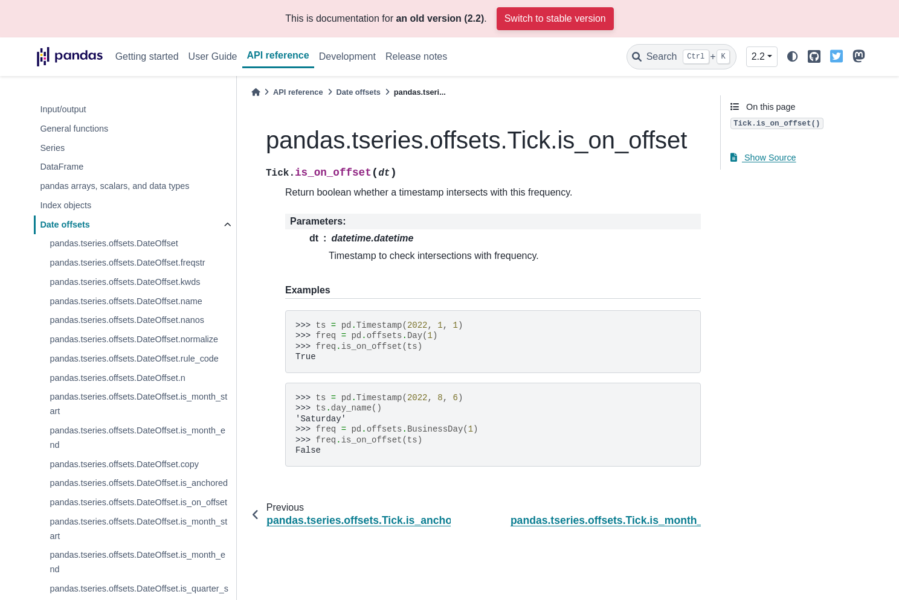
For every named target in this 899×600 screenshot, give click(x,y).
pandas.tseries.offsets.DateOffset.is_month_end (137, 438)
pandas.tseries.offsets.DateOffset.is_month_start (138, 404)
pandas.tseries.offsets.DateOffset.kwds (125, 282)
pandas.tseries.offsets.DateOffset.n (117, 378)
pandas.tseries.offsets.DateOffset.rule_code (134, 358)
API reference (278, 55)
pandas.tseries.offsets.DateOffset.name (126, 301)
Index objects (65, 205)
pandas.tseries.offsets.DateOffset (114, 243)
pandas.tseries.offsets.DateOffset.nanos (127, 320)
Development (347, 56)
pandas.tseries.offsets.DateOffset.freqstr (127, 262)
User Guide (212, 56)
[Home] (255, 92)
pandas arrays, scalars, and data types (114, 186)
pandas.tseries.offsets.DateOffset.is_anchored (139, 483)
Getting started (147, 56)
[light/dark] (792, 57)
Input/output (63, 109)
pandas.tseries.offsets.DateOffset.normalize (134, 339)
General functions (74, 128)
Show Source (763, 157)
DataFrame (61, 166)
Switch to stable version (555, 18)
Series (52, 148)
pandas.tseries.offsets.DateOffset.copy (124, 464)
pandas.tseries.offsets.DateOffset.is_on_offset (138, 502)
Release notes (416, 56)
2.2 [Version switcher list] (758, 56)
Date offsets (64, 224)
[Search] (681, 56)
